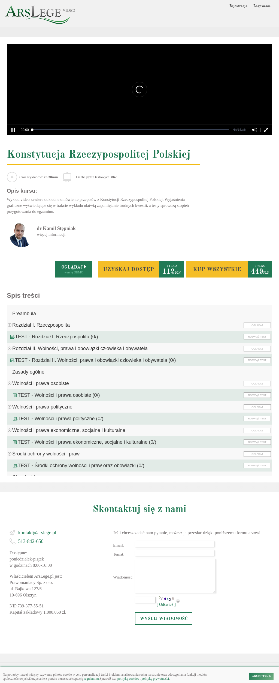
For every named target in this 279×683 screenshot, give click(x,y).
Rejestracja (238, 6)
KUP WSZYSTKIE (217, 269)
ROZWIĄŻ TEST (257, 336)
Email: (118, 545)
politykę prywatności (155, 679)
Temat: (118, 554)
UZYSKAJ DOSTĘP (128, 269)
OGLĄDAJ (257, 325)
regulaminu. (91, 679)
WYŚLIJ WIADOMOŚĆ (164, 618)
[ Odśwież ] (166, 604)
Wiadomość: (123, 577)
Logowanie (262, 6)
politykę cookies (128, 679)
